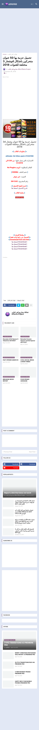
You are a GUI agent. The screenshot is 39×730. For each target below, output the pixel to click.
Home (4, 54)
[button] (2, 4)
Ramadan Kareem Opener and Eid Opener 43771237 (27, 340)
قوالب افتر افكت (12, 54)
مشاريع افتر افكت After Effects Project (20, 313)
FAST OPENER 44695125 (10, 360)
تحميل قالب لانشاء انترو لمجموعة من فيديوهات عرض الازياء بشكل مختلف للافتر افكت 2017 (25, 502)
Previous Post (8, 452)
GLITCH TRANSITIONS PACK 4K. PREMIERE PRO (25, 663)
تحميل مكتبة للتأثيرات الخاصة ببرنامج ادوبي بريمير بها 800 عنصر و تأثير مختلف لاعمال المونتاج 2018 (24, 521)
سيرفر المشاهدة (19, 197)
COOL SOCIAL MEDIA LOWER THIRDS (27, 360)
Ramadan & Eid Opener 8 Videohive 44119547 (10, 339)
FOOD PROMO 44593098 (24, 380)
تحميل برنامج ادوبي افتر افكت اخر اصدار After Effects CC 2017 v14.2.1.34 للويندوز (24, 511)
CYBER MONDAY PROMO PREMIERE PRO (23, 672)
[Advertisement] (19, 30)
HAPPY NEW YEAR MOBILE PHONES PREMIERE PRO (23, 682)
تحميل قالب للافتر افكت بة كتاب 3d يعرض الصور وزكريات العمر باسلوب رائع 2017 (24, 530)
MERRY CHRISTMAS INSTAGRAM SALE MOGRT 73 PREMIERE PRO (25, 653)
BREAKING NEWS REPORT (8, 380)
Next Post (32, 452)
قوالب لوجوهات (20, 300)
